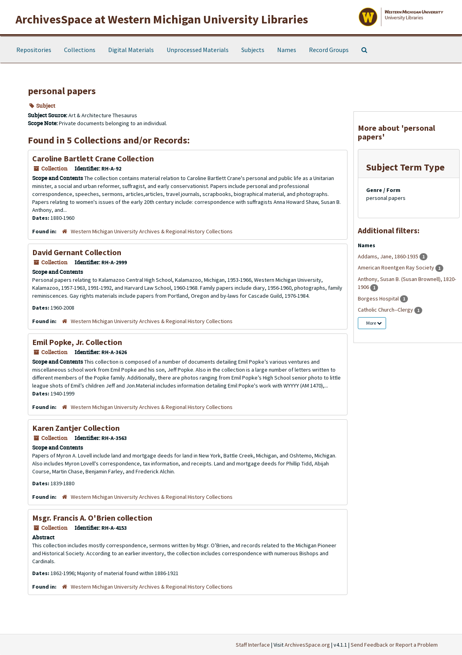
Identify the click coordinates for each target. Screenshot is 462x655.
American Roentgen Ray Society (396, 267)
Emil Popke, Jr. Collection (77, 342)
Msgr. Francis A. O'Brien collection (92, 518)
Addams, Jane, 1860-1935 (388, 256)
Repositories (33, 50)
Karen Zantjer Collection (76, 428)
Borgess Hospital (379, 298)
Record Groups (329, 50)
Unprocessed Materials (198, 50)
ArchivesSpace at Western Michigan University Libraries (162, 19)
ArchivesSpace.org (307, 644)
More (374, 323)
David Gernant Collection (76, 252)
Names (286, 50)
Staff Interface (253, 644)
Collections (79, 50)
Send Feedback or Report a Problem (394, 644)
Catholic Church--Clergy (386, 309)
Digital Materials (131, 50)
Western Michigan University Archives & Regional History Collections (152, 231)
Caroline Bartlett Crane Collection (93, 158)
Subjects (252, 50)
